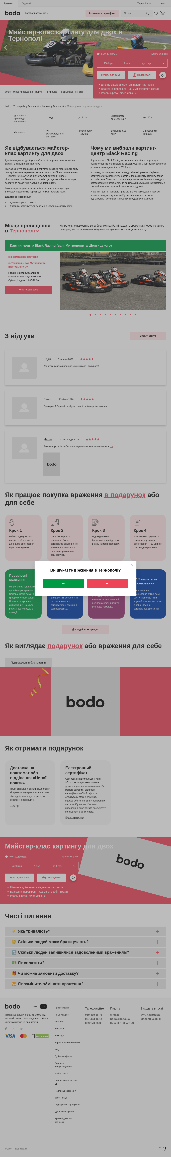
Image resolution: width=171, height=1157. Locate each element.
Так (64, 583)
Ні (107, 583)
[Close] (132, 565)
